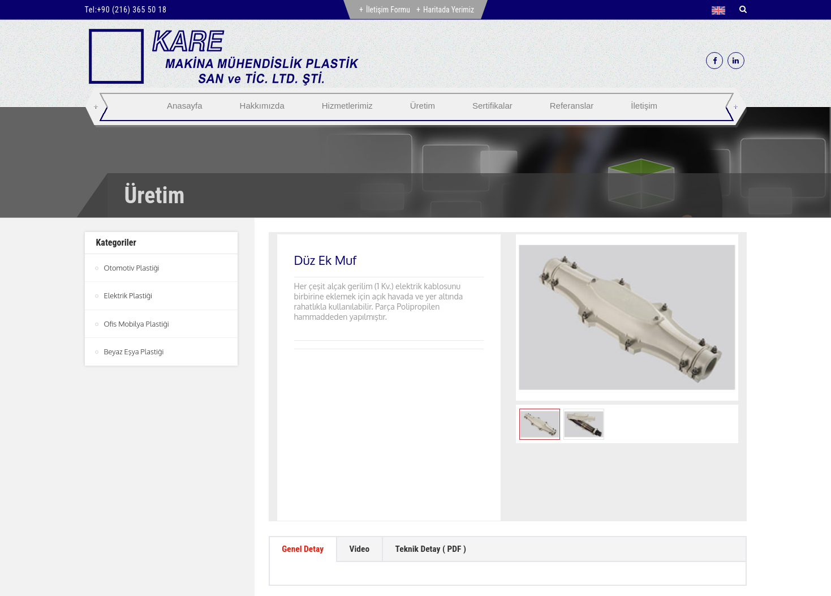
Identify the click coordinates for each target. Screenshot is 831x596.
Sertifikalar (492, 105)
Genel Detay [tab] (304, 478)
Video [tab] (363, 478)
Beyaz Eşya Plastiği (134, 350)
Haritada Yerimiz (449, 9)
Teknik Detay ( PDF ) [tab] (438, 478)
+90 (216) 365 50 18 (132, 9)
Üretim (422, 105)
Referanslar (572, 105)
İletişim (644, 105)
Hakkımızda (262, 105)
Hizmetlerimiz (347, 105)
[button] (721, 10)
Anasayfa (185, 105)
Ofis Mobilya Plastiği (137, 323)
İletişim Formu (387, 9)
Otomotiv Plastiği (132, 267)
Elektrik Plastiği (128, 295)
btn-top (416, 546)
